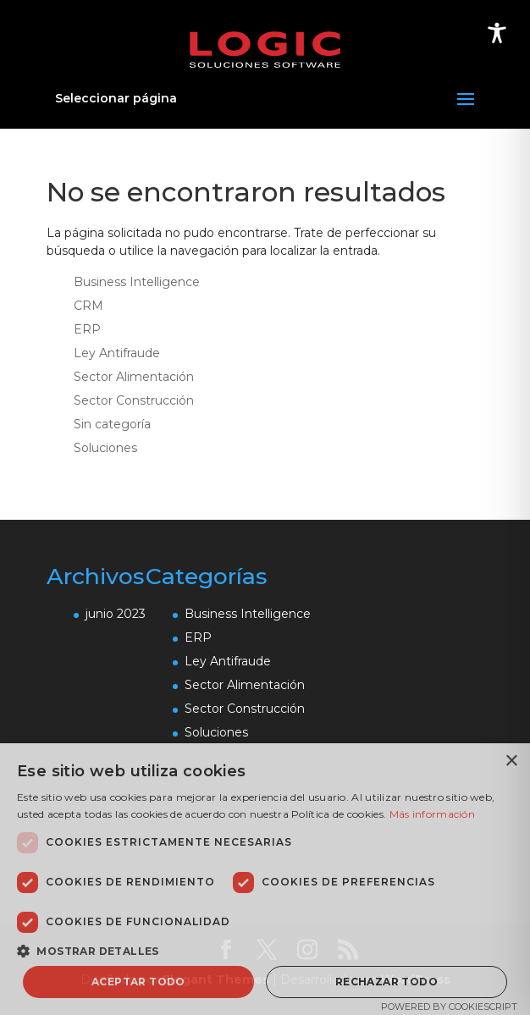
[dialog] (265, 879)
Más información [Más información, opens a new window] (432, 814)
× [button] (511, 761)
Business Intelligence (137, 282)
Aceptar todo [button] (138, 981)
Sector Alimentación (134, 376)
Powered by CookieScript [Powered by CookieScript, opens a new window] (449, 1006)
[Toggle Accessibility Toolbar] (497, 33)
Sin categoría (112, 424)
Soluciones (105, 447)
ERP (87, 329)
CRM (88, 305)
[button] (265, 950)
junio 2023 (116, 613)
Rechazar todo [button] (386, 981)
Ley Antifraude (117, 353)
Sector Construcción (134, 400)
